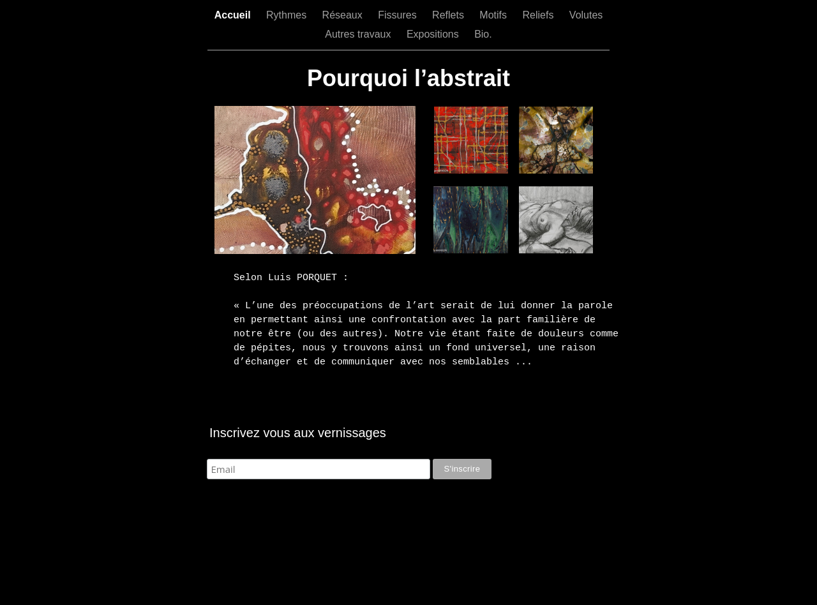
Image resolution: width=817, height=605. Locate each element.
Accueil (233, 15)
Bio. (483, 34)
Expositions (434, 34)
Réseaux (344, 15)
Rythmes (288, 15)
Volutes (586, 15)
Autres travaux (359, 34)
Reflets (449, 15)
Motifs (494, 15)
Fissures (398, 15)
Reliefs (539, 15)
